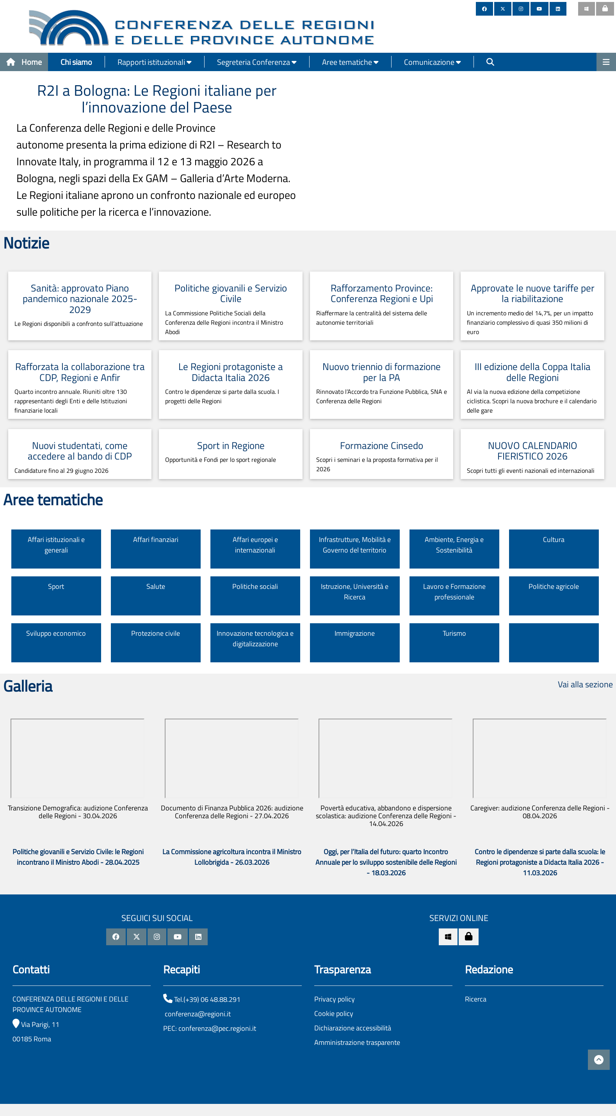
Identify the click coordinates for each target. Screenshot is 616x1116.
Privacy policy (334, 999)
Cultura (553, 539)
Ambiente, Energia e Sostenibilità (454, 544)
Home (24, 62)
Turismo (454, 633)
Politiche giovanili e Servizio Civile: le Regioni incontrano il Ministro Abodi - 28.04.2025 (78, 856)
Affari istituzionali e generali (56, 544)
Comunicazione (432, 62)
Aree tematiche (350, 62)
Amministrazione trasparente (357, 1042)
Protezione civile (155, 633)
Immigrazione (355, 633)
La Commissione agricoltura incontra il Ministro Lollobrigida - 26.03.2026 (231, 856)
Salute (155, 586)
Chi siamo (76, 62)
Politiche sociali (255, 586)
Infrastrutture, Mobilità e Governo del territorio (355, 544)
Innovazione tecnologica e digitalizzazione (255, 638)
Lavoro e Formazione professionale (454, 591)
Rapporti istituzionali (155, 62)
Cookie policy (333, 1013)
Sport (56, 586)
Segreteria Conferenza (257, 62)
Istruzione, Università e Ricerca (354, 591)
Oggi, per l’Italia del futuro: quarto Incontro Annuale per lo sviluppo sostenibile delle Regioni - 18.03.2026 (386, 862)
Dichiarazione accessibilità (352, 1028)
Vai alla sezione (585, 684)
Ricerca (475, 999)
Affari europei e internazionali (255, 544)
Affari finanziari (155, 539)
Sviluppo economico (56, 633)
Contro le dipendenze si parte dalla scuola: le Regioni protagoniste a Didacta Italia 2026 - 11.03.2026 (540, 862)
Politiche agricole (554, 586)
